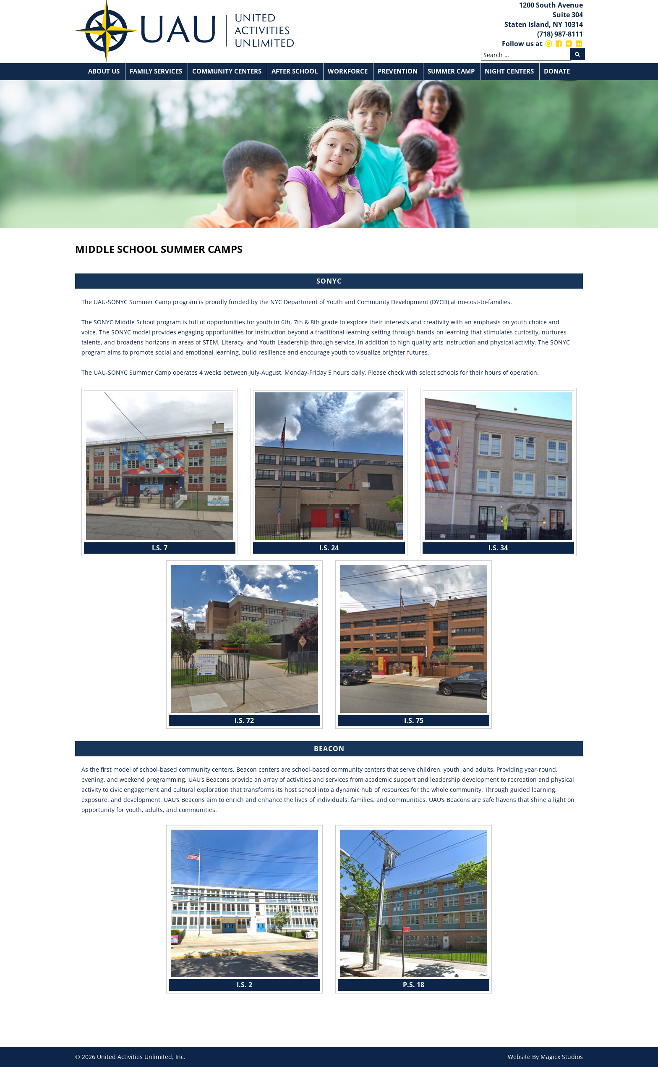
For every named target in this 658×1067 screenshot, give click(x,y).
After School (295, 71)
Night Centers (509, 71)
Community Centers (226, 71)
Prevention (398, 71)
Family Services (156, 71)
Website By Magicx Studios (545, 1057)
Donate (557, 71)
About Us (104, 71)
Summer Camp (451, 71)
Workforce (348, 71)
